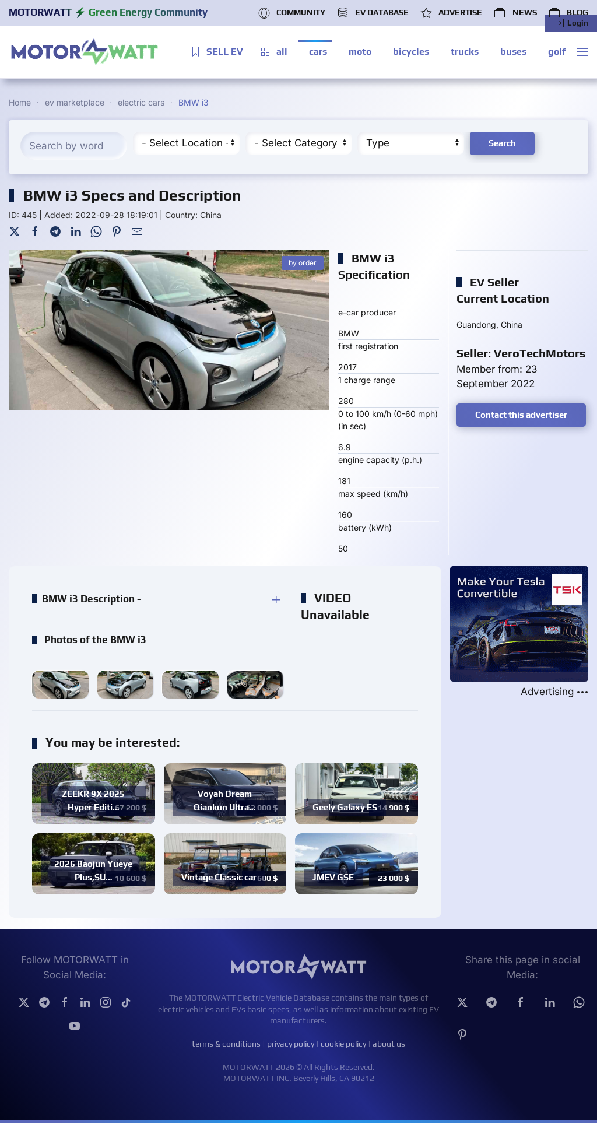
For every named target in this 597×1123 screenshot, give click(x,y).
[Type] (410, 143)
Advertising (554, 692)
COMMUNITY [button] (291, 13)
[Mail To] (137, 231)
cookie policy (343, 1043)
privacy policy (290, 1043)
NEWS (515, 13)
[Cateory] (298, 143)
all (273, 52)
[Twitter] (14, 231)
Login (571, 23)
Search (502, 143)
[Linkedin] (550, 1001)
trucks (465, 51)
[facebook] (520, 1001)
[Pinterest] (116, 231)
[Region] (186, 143)
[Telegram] (55, 231)
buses (513, 51)
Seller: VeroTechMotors (521, 353)
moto (360, 51)
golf (557, 51)
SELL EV (216, 52)
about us (389, 1043)
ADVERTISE (451, 13)
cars (318, 51)
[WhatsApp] (96, 231)
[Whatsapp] (579, 1001)
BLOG (568, 13)
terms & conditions (226, 1043)
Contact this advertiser (521, 415)
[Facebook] (35, 231)
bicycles (411, 51)
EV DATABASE (373, 13)
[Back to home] (84, 51)
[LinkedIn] (76, 231)
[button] (582, 51)
